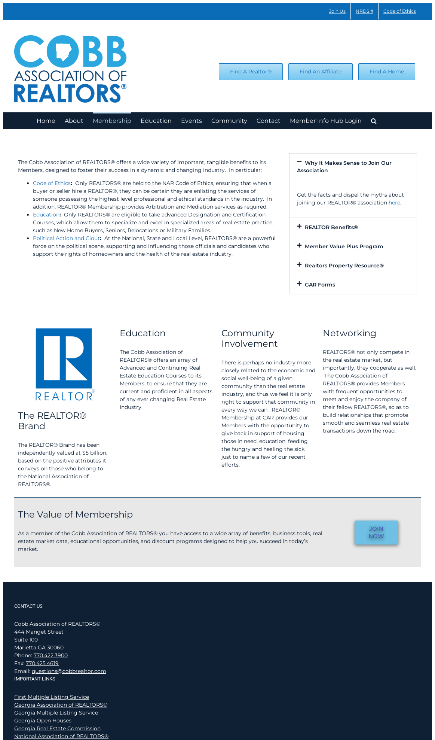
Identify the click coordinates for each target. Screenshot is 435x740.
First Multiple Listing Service (51, 697)
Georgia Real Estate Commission (57, 728)
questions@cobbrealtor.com (69, 671)
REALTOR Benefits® (331, 227)
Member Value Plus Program (344, 246)
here (394, 202)
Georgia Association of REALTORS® (60, 704)
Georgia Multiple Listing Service (56, 712)
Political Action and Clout (66, 238)
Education (46, 214)
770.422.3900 (51, 655)
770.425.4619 (42, 663)
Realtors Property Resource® (344, 265)
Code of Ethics (52, 183)
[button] (374, 120)
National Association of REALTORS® (61, 736)
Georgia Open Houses (42, 720)
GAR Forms (320, 284)
